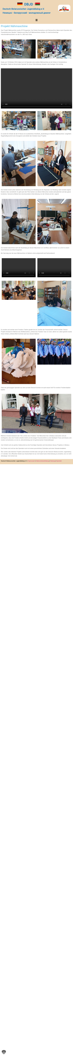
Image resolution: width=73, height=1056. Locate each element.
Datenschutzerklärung (42, 461)
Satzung (52, 461)
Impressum (31, 461)
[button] (36, 20)
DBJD (28, 4)
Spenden (59, 461)
